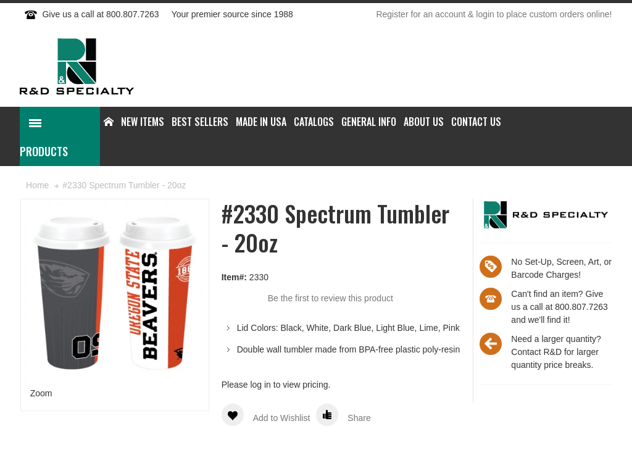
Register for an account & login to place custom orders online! (494, 14)
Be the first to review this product (330, 298)
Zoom (41, 393)
